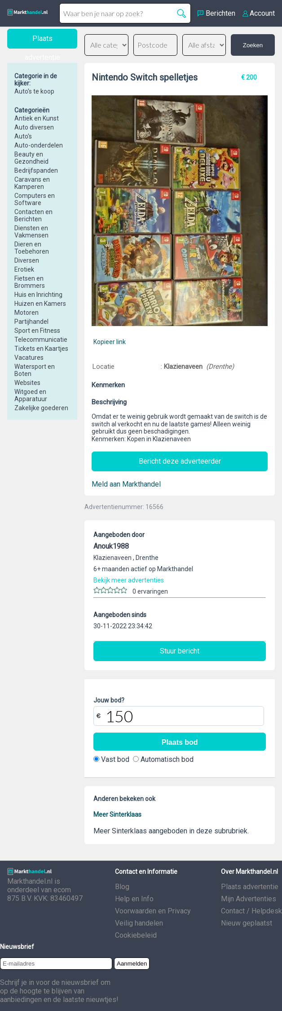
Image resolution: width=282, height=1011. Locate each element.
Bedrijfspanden (36, 170)
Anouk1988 (111, 546)
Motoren (26, 312)
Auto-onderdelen (38, 145)
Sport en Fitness (37, 330)
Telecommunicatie (40, 339)
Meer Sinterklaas (117, 814)
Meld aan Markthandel (126, 484)
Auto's (23, 136)
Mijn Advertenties (248, 899)
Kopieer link (109, 341)
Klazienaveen (184, 366)
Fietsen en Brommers (29, 282)
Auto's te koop (34, 91)
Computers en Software (34, 199)
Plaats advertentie (249, 886)
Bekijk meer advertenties (128, 580)
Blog (122, 886)
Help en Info (134, 899)
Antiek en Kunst (36, 118)
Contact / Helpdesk (251, 911)
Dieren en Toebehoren (31, 248)
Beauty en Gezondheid (31, 158)
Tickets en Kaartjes (41, 348)
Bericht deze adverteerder (180, 461)
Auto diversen (34, 127)
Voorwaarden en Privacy (153, 911)
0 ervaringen (150, 591)
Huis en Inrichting (38, 294)
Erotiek (24, 269)
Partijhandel (31, 321)
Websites (27, 382)
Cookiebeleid (136, 935)
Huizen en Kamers (40, 303)
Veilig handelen (139, 923)
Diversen (26, 260)
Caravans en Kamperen (32, 183)
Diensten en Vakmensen (31, 231)
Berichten (220, 13)
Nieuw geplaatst (246, 923)
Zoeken (253, 45)
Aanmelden (132, 963)
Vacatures (29, 357)
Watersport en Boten (34, 370)
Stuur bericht (179, 651)
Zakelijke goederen (41, 408)
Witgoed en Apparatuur (30, 395)
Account (262, 13)
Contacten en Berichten (33, 215)
